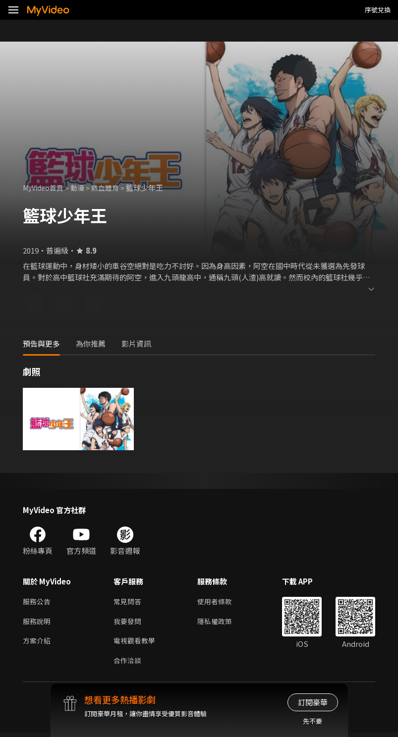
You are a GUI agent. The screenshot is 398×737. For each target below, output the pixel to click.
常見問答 (128, 602)
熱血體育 (111, 187)
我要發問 (128, 623)
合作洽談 (128, 664)
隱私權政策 (218, 623)
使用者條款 (218, 602)
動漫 (82, 187)
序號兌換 (378, 9)
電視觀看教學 (136, 643)
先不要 (312, 721)
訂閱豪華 (313, 702)
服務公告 (38, 602)
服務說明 (38, 623)
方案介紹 (38, 643)
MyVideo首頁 (45, 187)
